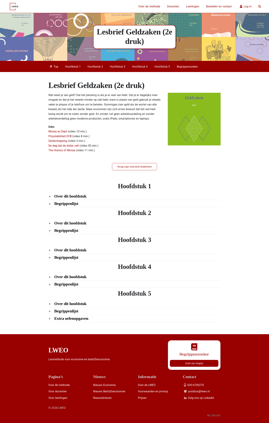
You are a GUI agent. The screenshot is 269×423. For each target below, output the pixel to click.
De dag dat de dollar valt (64, 145)
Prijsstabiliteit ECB (60, 136)
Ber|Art (216, 415)
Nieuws (99, 376)
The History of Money (62, 150)
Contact (189, 376)
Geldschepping (58, 140)
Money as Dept (58, 131)
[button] (259, 6)
